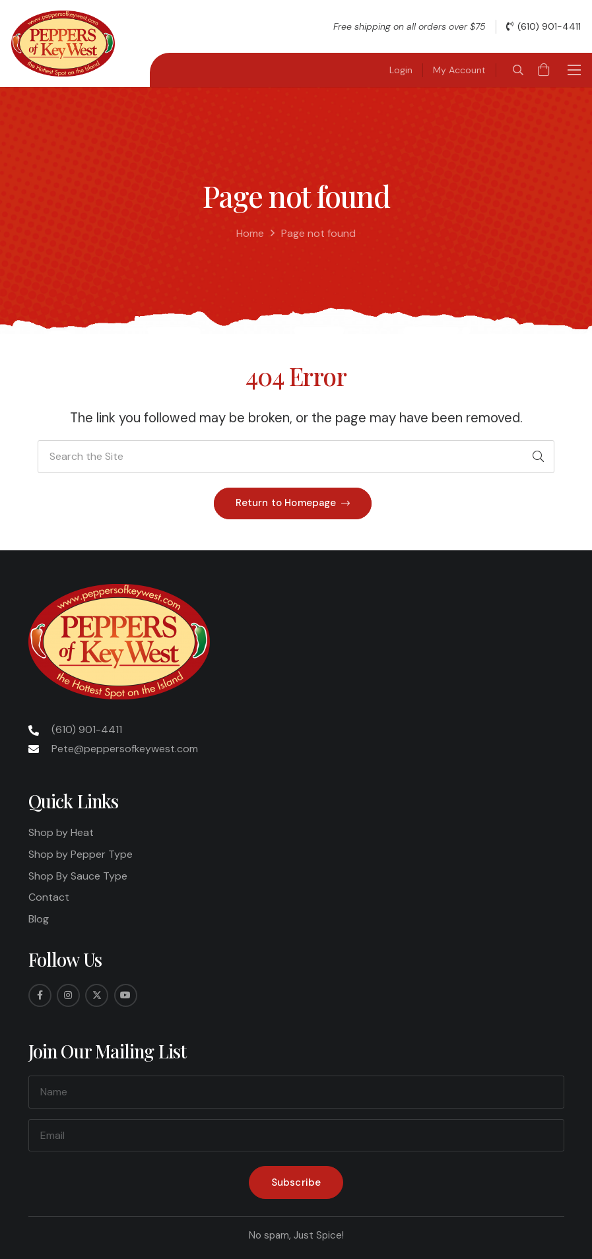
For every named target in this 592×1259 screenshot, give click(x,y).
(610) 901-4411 (86, 729)
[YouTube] (125, 995)
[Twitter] (96, 995)
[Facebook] (39, 995)
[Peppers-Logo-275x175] (63, 44)
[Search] (538, 456)
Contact (48, 897)
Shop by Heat (61, 832)
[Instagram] (68, 995)
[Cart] (543, 70)
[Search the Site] (296, 456)
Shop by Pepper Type (80, 854)
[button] (517, 69)
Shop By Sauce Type (77, 876)
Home (250, 233)
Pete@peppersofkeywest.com (124, 749)
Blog (38, 919)
